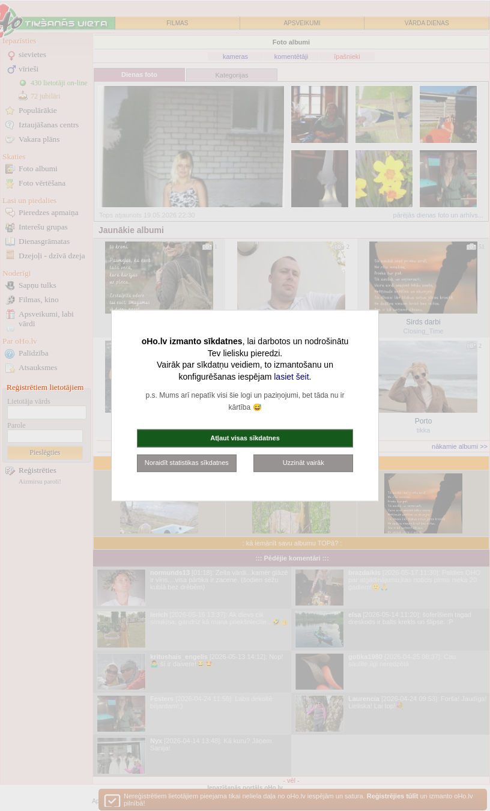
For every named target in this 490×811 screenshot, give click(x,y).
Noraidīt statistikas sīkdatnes (187, 462)
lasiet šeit (291, 376)
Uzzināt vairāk (303, 462)
